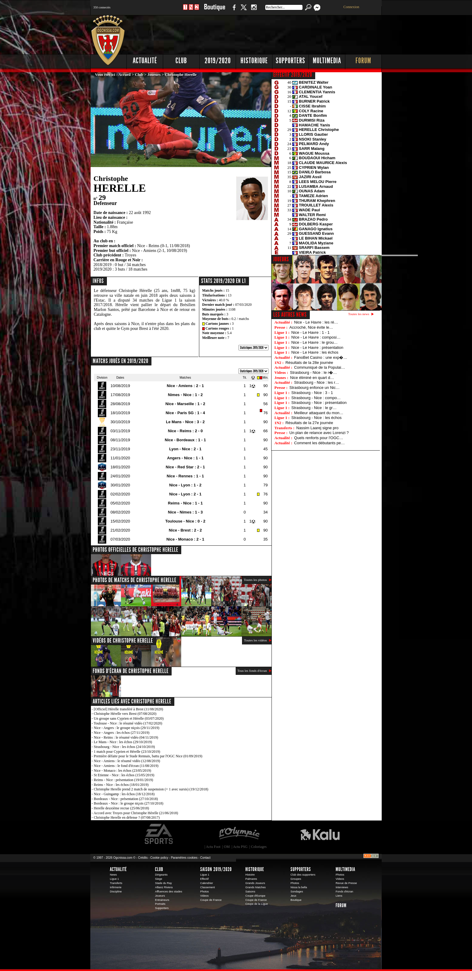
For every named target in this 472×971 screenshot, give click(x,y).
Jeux (293, 895)
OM (227, 847)
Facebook (233, 10)
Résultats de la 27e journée (309, 422)
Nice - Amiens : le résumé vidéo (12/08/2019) (127, 761)
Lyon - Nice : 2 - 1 (185, 449)
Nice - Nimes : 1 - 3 (185, 512)
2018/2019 (103, 264)
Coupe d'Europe (255, 895)
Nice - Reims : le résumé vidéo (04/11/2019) (126, 737)
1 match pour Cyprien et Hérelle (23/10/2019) (127, 751)
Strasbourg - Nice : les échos (316, 417)
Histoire (250, 874)
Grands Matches (255, 887)
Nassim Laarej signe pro (317, 428)
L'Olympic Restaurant (239, 834)
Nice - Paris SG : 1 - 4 (185, 413)
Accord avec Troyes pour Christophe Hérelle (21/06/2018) (136, 813)
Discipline (116, 891)
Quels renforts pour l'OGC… (318, 438)
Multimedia (327, 60)
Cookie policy (159, 857)
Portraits (160, 903)
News (113, 874)
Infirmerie (115, 887)
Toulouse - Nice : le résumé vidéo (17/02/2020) (128, 723)
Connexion (351, 7)
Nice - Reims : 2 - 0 (185, 431)
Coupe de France (211, 899)
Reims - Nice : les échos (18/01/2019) (121, 785)
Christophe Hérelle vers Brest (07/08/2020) (125, 714)
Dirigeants (161, 874)
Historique (254, 60)
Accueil (124, 74)
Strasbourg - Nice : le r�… (313, 372)
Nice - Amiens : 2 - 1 (185, 385)
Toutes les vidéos (255, 640)
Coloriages (259, 847)
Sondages (296, 891)
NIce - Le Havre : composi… (315, 337)
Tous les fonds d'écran (252, 670)
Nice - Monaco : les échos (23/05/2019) (122, 770)
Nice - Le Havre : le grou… (314, 342)
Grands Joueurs (255, 883)
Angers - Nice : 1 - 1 (185, 458)
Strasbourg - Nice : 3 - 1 (312, 392)
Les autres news (290, 314)
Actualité (145, 60)
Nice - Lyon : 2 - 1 (185, 494)
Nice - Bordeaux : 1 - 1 (185, 440)
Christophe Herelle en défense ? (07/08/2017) (127, 817)
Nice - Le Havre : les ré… (316, 322)
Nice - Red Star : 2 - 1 (185, 467)
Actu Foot (213, 847)
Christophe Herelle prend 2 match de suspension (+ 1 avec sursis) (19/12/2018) (151, 789)
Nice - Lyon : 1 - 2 (185, 485)
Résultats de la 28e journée (309, 362)
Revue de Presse (346, 883)
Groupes (295, 878)
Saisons (250, 891)
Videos (204, 895)
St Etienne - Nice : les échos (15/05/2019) (124, 775)
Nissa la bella (298, 887)
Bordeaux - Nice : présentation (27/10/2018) (126, 799)
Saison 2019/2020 (216, 869)
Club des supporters (302, 874)
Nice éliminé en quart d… (312, 377)
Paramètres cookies (184, 857)
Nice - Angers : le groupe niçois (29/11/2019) (127, 728)
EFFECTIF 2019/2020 (292, 74)
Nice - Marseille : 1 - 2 (185, 404)
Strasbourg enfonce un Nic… (314, 387)
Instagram (254, 10)
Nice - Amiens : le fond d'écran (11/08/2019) (126, 766)
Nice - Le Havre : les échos (314, 352)
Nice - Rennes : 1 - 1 (185, 476)
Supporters (290, 60)
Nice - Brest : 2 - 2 (185, 530)
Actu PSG (240, 847)
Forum (363, 60)
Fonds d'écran (344, 891)
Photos (204, 891)
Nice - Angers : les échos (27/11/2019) (122, 733)
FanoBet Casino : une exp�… (320, 357)
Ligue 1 (114, 878)
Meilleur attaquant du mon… (318, 413)
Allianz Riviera (163, 887)
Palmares (251, 878)
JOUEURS (281, 259)
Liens (339, 895)
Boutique (214, 10)
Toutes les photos (255, 580)
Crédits (143, 857)
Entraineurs (162, 899)
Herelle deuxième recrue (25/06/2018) (121, 808)
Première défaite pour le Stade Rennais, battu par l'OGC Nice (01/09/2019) (148, 756)
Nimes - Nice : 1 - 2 (185, 394)
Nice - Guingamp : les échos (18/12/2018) (124, 794)
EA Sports (159, 834)
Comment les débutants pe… (319, 443)
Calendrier (206, 883)
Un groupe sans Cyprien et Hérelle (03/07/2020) (129, 718)
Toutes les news (358, 314)
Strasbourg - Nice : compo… (316, 398)
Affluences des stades (168, 891)
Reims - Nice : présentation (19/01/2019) (123, 780)
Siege (158, 878)
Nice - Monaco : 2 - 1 (185, 539)
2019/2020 (218, 60)
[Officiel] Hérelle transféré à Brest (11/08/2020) (128, 709)
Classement (207, 887)
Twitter (243, 10)
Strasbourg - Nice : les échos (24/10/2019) (124, 747)
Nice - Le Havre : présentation (317, 347)
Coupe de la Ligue (256, 903)
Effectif (204, 878)
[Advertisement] (272, 33)
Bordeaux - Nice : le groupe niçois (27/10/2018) (128, 803)
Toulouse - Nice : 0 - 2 (185, 521)
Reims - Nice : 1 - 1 (185, 503)
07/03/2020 (243, 304)
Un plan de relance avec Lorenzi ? (319, 432)
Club (181, 60)
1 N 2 (191, 10)
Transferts (116, 883)
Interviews (342, 887)
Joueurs (154, 74)
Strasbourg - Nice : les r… (316, 382)
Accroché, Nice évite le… (311, 327)
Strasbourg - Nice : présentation (319, 402)
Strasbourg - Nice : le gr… (314, 407)
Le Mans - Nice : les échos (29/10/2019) (123, 742)
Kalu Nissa (320, 834)
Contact (205, 857)
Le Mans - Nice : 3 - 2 (185, 422)
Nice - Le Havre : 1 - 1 (310, 332)
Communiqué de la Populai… (319, 367)
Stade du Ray (163, 883)
